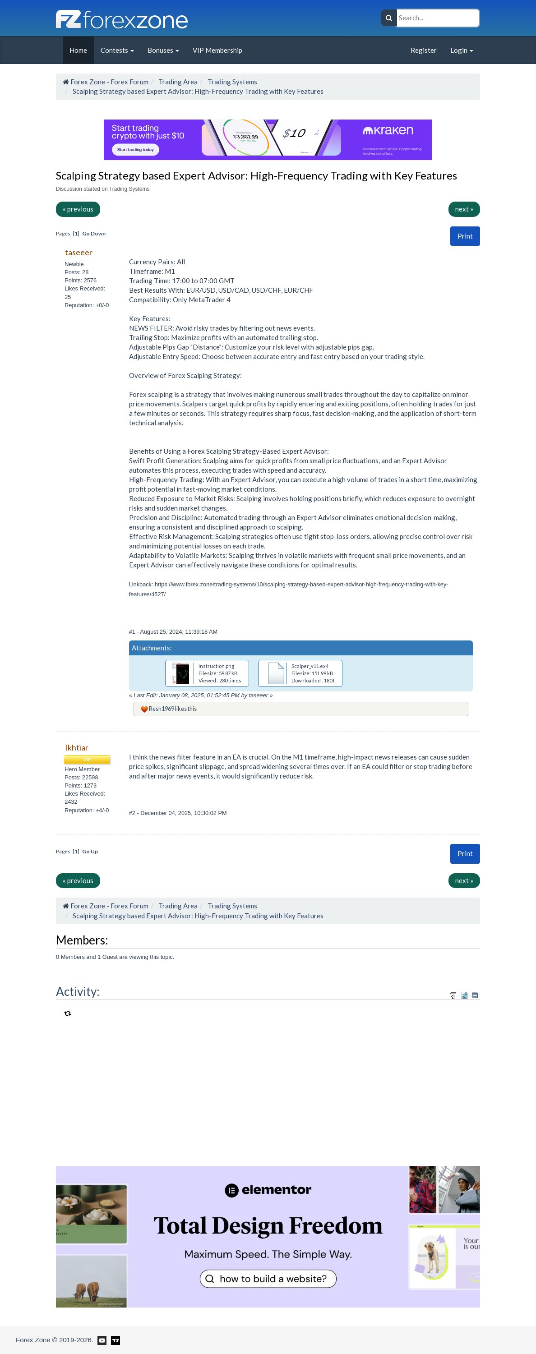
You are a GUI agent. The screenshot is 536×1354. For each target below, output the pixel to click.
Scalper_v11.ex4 (309, 666)
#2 (133, 813)
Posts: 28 (76, 272)
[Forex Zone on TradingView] (114, 1340)
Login (461, 50)
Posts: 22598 (81, 777)
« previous (78, 209)
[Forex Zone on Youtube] (100, 1340)
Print (465, 236)
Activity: (78, 991)
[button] (465, 236)
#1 (133, 631)
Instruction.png (216, 666)
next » (464, 209)
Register (424, 50)
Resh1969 (161, 708)
